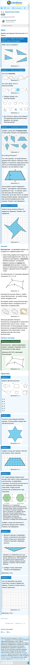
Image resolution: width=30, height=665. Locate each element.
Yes (4, 632)
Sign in (28, 663)
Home (7, 8)
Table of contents (7, 25)
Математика (17, 8)
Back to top (3, 618)
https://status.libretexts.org (18, 658)
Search (2, 663)
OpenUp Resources (10, 22)
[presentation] (8, 39)
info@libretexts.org (5, 657)
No (9, 632)
